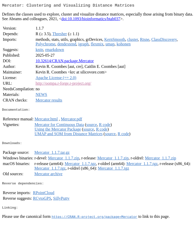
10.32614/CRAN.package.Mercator (64, 62)
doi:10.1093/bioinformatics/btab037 (91, 20)
